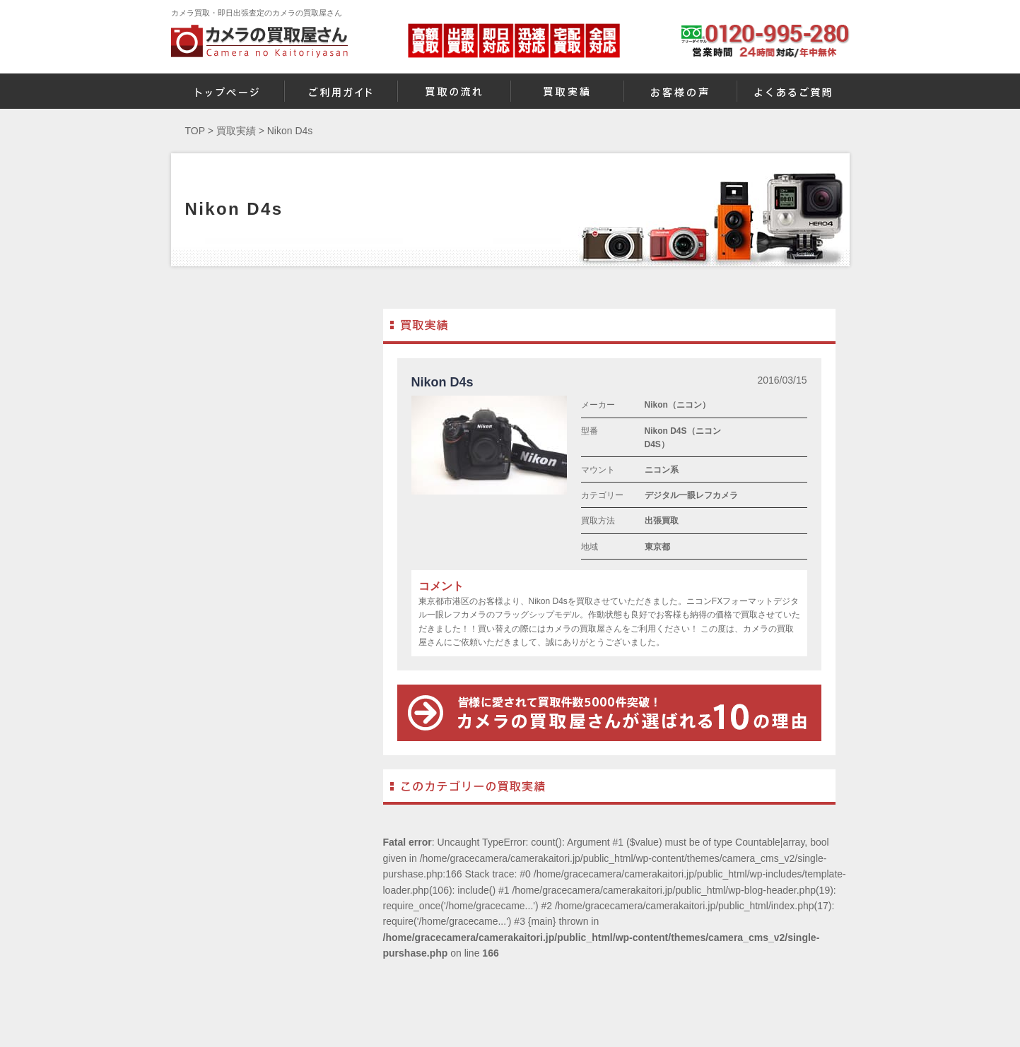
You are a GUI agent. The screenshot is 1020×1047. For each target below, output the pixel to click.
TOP (195, 130)
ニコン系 (662, 470)
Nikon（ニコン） (677, 405)
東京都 (657, 547)
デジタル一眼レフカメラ (691, 495)
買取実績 (236, 130)
